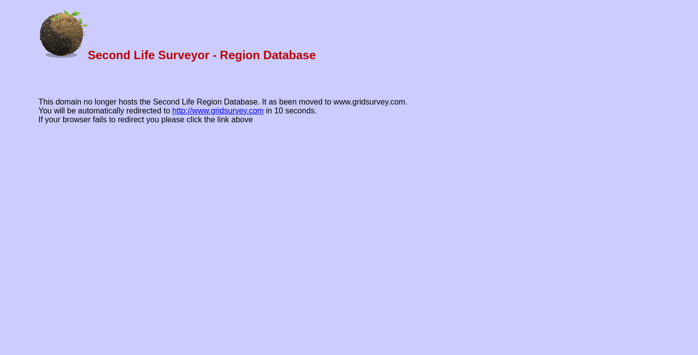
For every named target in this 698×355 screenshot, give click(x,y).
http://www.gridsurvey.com (218, 110)
